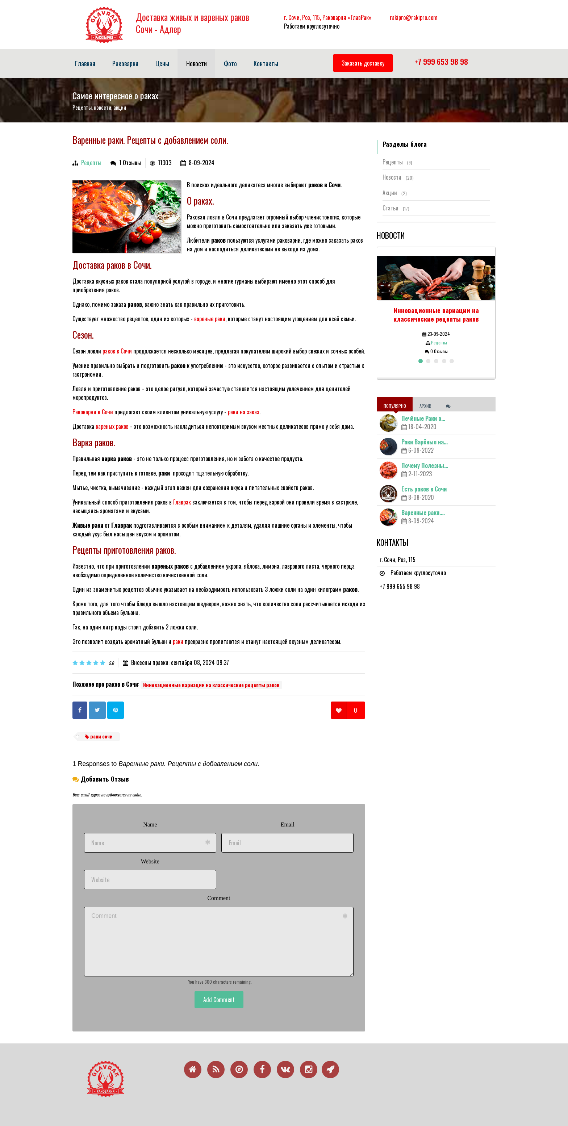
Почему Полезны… (424, 465)
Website (150, 861)
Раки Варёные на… (424, 442)
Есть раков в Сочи (424, 489)
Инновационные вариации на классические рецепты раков (211, 684)
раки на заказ (243, 411)
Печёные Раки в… (423, 418)
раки (178, 641)
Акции (395, 192)
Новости (398, 177)
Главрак (182, 502)
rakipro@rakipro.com (414, 17)
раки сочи (99, 736)
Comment (218, 898)
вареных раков (112, 426)
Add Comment (219, 999)
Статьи (396, 208)
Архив (426, 405)
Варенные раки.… (423, 512)
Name (150, 824)
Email (288, 824)
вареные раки (209, 318)
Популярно (395, 405)
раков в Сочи (117, 351)
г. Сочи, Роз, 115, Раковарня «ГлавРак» (328, 17)
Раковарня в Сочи (92, 411)
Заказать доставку (363, 63)
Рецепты (91, 162)
